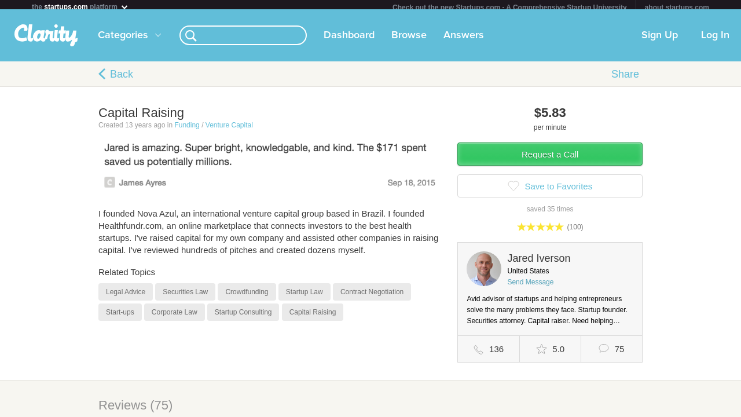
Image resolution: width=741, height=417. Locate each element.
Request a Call (550, 159)
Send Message (530, 287)
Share (625, 79)
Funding (186, 130)
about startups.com (677, 7)
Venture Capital (229, 130)
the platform (80, 6)
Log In (715, 40)
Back (121, 79)
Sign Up (659, 40)
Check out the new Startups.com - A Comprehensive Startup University (509, 7)
